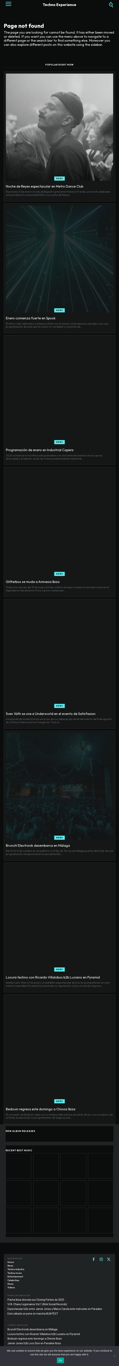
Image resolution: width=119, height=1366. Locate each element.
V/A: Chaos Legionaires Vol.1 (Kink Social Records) (37, 1304)
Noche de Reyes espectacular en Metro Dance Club (44, 186)
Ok (60, 1360)
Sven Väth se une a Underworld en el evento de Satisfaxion (50, 714)
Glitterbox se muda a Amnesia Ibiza (33, 582)
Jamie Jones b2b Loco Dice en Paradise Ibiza (34, 1343)
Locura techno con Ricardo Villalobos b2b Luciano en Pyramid (53, 977)
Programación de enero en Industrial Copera (39, 450)
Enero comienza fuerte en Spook (31, 318)
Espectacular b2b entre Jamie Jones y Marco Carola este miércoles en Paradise (55, 1308)
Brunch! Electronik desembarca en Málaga (38, 845)
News (59, 178)
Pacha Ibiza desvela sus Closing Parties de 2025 (36, 1299)
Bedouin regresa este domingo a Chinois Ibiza (40, 1109)
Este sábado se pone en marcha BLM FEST (33, 1313)
